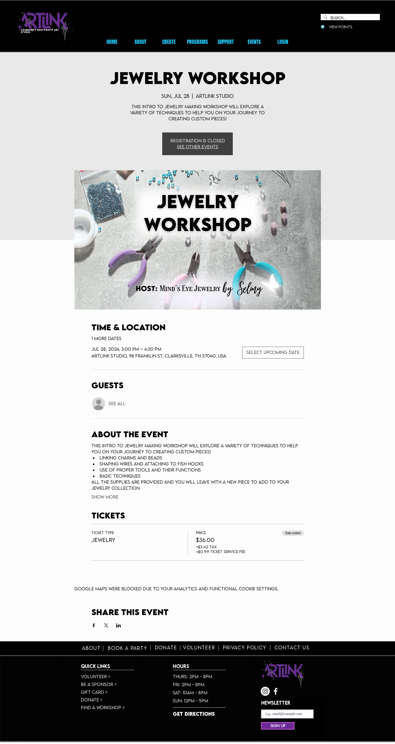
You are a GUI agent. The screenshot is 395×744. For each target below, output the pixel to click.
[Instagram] (265, 691)
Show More (104, 497)
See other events (197, 146)
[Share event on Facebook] (93, 625)
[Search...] (349, 18)
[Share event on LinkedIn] (118, 625)
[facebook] (275, 691)
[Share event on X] (106, 625)
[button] (254, 41)
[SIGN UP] (277, 726)
